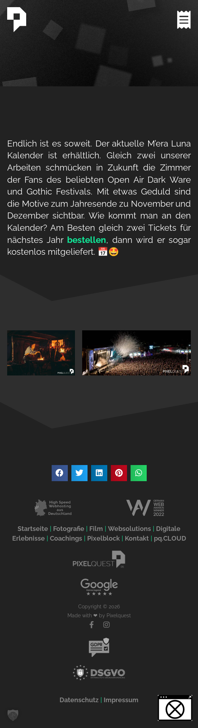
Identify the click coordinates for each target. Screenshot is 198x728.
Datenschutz (79, 700)
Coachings (66, 538)
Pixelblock (103, 538)
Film (96, 528)
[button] (60, 473)
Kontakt (137, 538)
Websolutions (129, 528)
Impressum (121, 700)
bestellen (86, 240)
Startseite (33, 528)
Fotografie (68, 528)
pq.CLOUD (170, 538)
